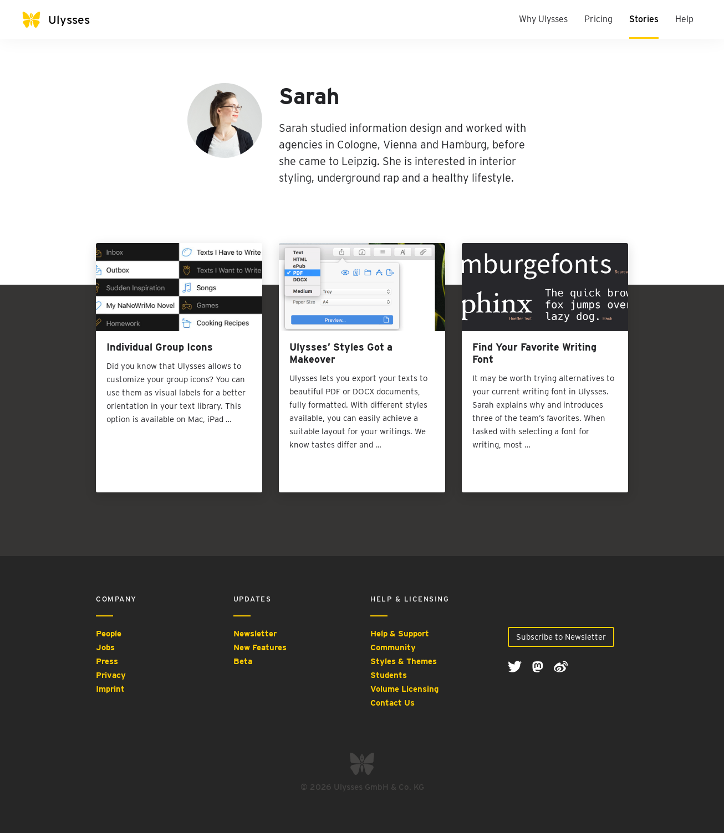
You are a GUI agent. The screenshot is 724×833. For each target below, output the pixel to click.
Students (388, 675)
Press (107, 661)
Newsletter (255, 634)
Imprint (110, 689)
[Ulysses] (66, 20)
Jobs (105, 647)
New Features (260, 647)
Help (684, 19)
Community (393, 647)
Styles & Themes (403, 661)
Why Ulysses (543, 19)
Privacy (111, 675)
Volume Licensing (404, 689)
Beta (242, 661)
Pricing (598, 19)
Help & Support (399, 634)
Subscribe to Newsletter (561, 637)
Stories (644, 19)
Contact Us (392, 703)
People (108, 634)
